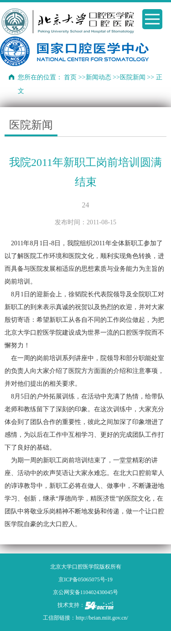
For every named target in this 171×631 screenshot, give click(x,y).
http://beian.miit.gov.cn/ (102, 618)
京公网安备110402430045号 (86, 592)
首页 (70, 77)
